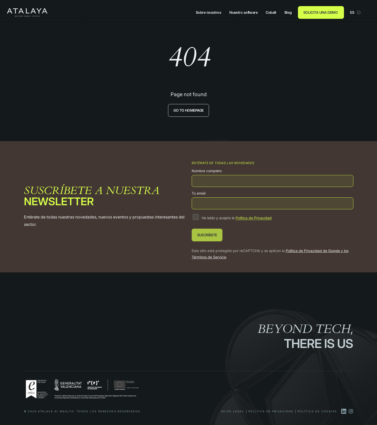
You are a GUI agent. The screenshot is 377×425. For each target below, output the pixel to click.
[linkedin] (343, 411)
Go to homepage (188, 110)
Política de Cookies (317, 411)
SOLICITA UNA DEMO (320, 12)
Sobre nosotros (208, 12)
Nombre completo (207, 171)
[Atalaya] (27, 12)
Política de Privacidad (254, 218)
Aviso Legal (232, 411)
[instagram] (350, 411)
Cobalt (271, 12)
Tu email (198, 193)
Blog (288, 12)
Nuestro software (243, 12)
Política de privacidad (270, 411)
